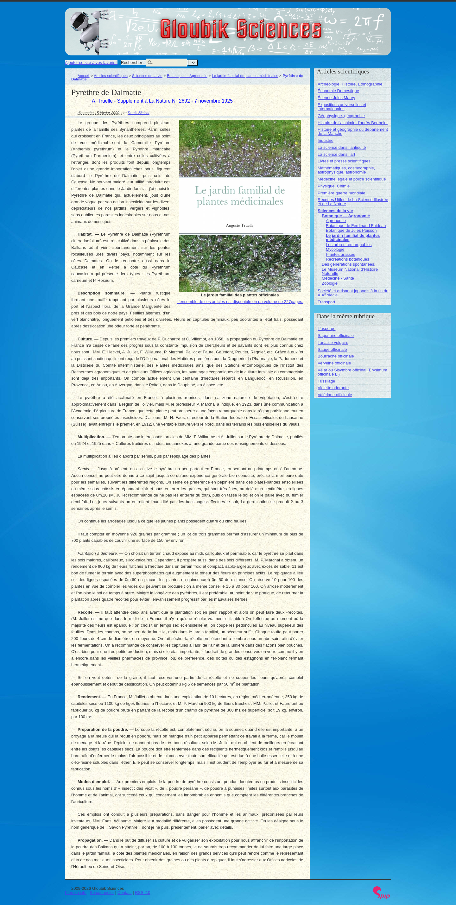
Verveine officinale (334, 363)
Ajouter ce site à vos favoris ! (91, 62)
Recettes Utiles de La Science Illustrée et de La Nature (353, 201)
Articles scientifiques (110, 75)
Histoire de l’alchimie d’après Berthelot (353, 122)
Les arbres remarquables (349, 244)
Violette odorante (333, 387)
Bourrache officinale (336, 356)
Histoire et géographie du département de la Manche (353, 131)
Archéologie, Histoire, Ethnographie (350, 84)
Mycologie (335, 249)
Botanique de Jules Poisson (351, 230)
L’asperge (326, 328)
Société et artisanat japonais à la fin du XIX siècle (353, 292)
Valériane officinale (335, 394)
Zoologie (330, 283)
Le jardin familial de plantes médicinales (245, 75)
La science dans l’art (336, 154)
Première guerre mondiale (341, 193)
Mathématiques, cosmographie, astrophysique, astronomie (346, 170)
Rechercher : (132, 62)
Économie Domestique (338, 90)
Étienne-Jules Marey (336, 97)
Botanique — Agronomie (187, 75)
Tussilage (326, 381)
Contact (124, 892)
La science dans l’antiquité (342, 147)
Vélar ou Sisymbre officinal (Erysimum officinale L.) (352, 372)
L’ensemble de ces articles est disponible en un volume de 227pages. (240, 301)
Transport (326, 302)
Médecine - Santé (338, 278)
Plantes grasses (340, 254)
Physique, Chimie (334, 186)
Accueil (84, 75)
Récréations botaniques (347, 259)
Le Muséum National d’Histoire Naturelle (350, 271)
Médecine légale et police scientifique (352, 179)
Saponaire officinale (336, 335)
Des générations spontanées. (348, 264)
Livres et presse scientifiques (344, 161)
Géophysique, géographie (341, 115)
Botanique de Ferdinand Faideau (356, 225)
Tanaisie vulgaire (333, 342)
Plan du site (75, 892)
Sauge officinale (332, 349)
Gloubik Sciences (276, 24)
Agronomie (336, 220)
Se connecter (102, 892)
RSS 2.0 (142, 892)
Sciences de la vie (147, 75)
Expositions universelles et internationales (342, 106)
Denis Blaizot (138, 113)
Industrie (325, 140)
